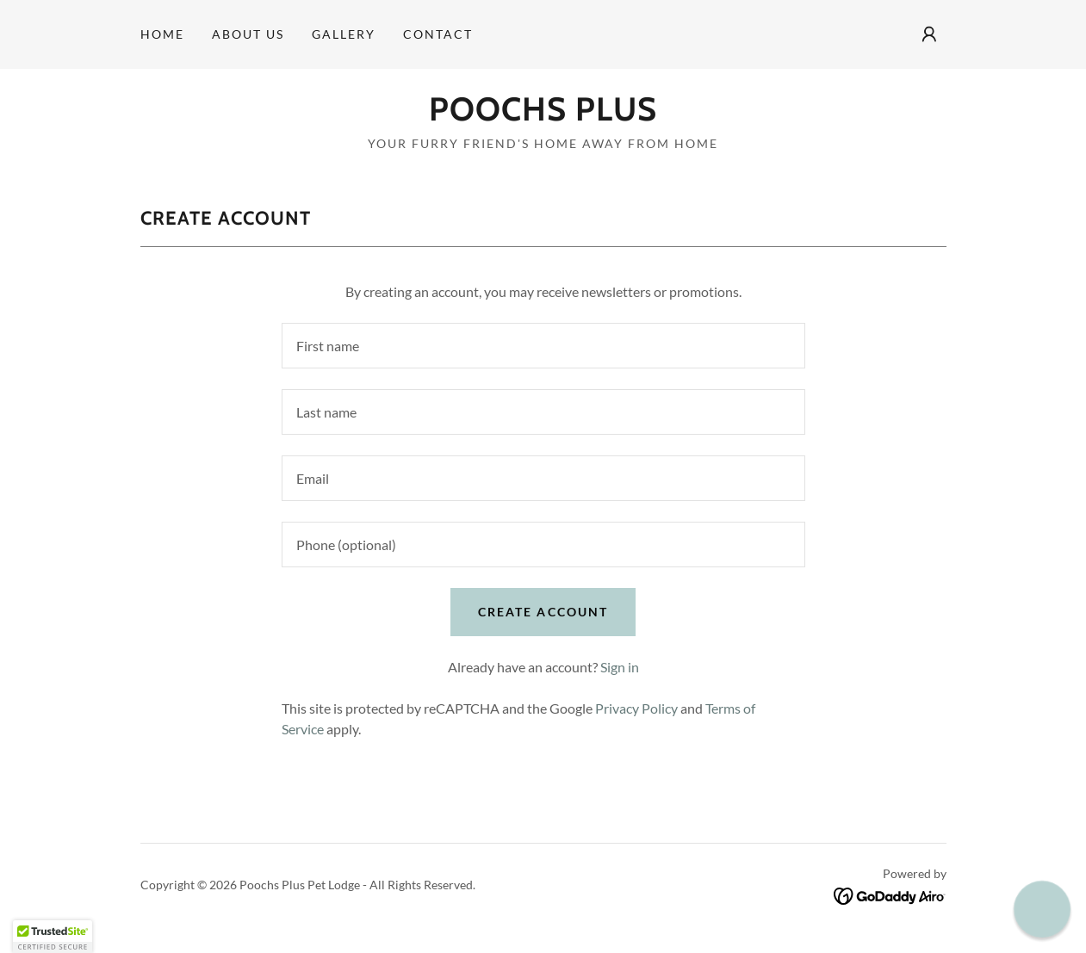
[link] (543, 115)
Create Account (542, 611)
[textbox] (543, 345)
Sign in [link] (619, 667)
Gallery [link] (343, 34)
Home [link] (162, 34)
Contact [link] (438, 34)
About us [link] (248, 34)
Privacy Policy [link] (636, 708)
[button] (929, 34)
